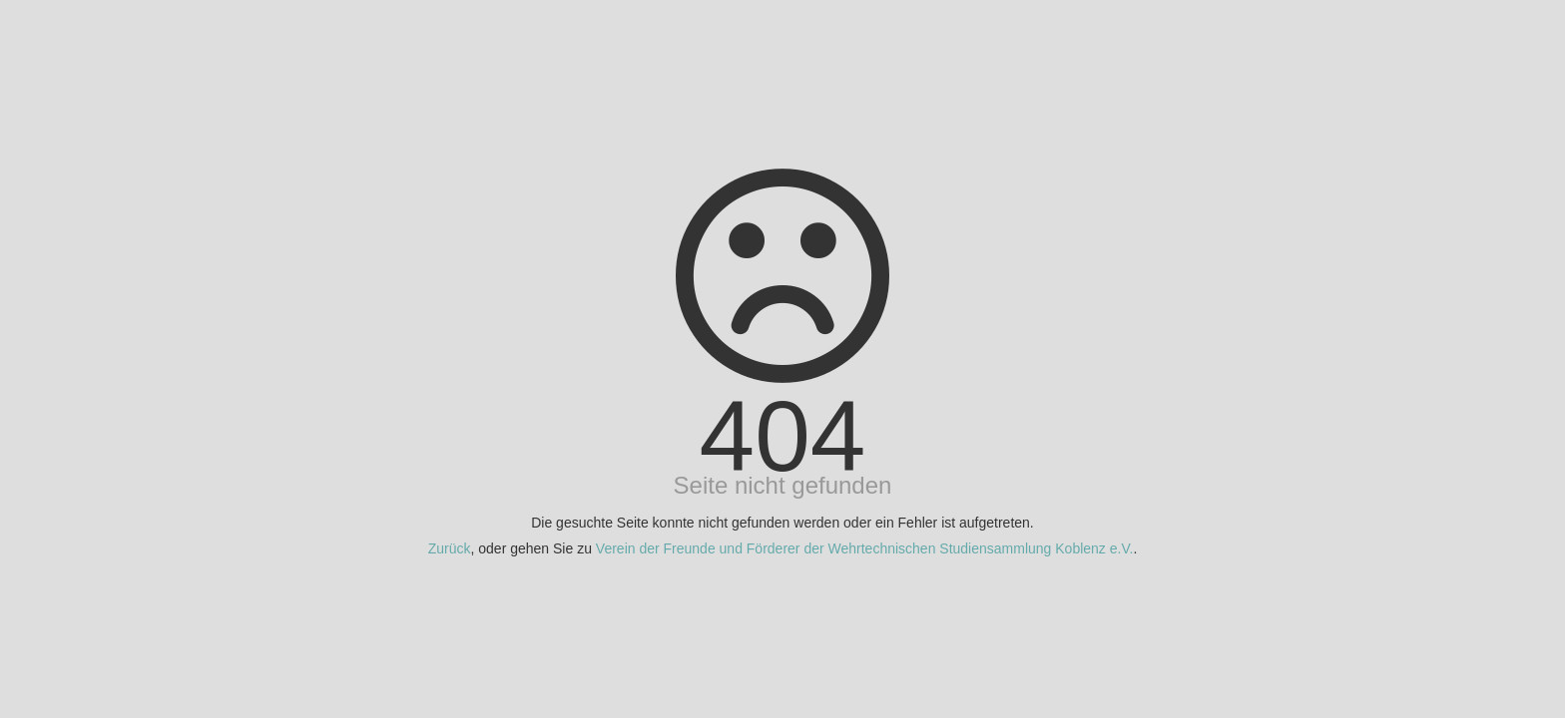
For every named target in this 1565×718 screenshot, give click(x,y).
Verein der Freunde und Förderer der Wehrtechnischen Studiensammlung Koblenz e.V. (865, 548)
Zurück (449, 548)
